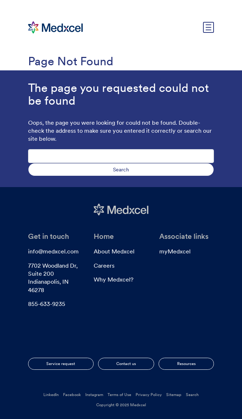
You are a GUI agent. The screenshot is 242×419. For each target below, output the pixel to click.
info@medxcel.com (53, 251)
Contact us (126, 363)
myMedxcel (175, 251)
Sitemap (174, 394)
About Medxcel (114, 251)
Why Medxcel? (113, 279)
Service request (60, 363)
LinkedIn (51, 394)
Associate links (183, 236)
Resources (186, 363)
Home (104, 236)
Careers (104, 265)
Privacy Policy (149, 394)
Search (192, 394)
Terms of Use (119, 394)
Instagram (94, 394)
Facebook (72, 394)
